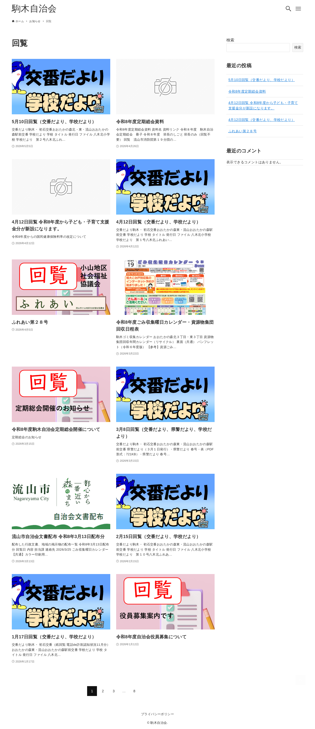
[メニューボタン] (298, 9)
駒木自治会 (34, 8)
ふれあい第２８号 (242, 131)
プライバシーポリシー (157, 714)
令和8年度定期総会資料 (247, 91)
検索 (230, 40)
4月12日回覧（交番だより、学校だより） (261, 120)
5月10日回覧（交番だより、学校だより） (261, 80)
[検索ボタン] (288, 9)
